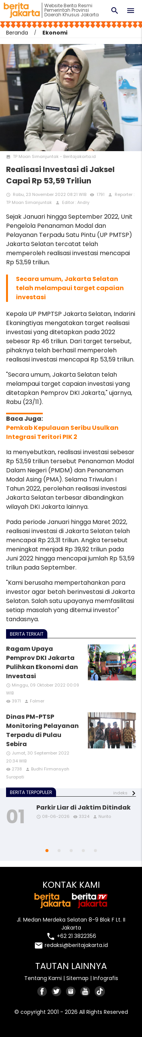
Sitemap (77, 978)
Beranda (17, 32)
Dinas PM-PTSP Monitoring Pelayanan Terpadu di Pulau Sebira (42, 730)
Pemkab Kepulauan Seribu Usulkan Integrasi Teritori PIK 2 (62, 432)
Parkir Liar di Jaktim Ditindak (83, 807)
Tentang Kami (43, 978)
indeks (120, 793)
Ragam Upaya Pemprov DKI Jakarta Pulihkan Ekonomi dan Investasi (42, 662)
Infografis (105, 978)
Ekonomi (54, 32)
